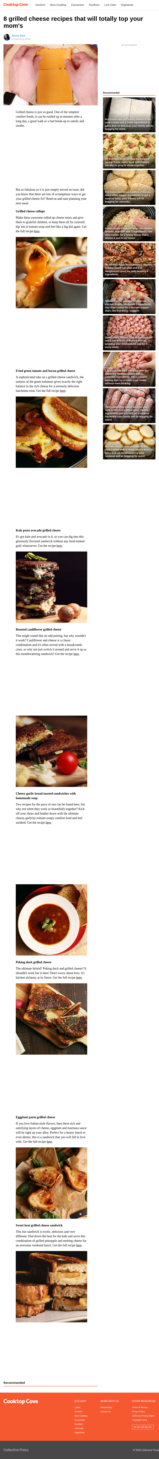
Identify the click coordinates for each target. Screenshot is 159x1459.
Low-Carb (110, 4)
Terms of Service (140, 1407)
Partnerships (106, 1407)
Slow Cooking (58, 4)
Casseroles (77, 4)
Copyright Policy (139, 1420)
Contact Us (105, 1411)
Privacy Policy (138, 1411)
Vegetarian (127, 4)
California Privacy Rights (143, 1416)
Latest (77, 1407)
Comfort (40, 4)
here (36, 231)
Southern (94, 4)
